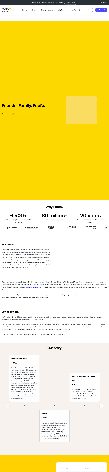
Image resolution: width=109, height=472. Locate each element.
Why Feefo (61, 10)
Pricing (43, 10)
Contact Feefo (72, 10)
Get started (101, 10)
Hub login (103, 2)
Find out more (71, 2)
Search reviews (86, 10)
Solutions (34, 10)
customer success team (34, 287)
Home (3, 18)
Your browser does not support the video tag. (81, 110)
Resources (51, 10)
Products (25, 10)
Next (101, 406)
